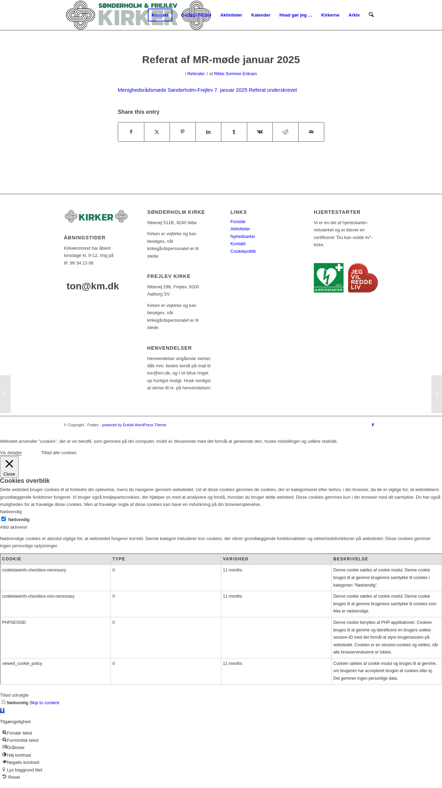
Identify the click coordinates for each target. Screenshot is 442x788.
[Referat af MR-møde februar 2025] (436, 394)
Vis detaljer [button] (11, 452)
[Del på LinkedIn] (208, 131)
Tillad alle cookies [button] (58, 452)
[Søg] (371, 15)
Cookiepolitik (243, 251)
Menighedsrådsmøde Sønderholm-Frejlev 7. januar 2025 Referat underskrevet (207, 90)
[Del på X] (157, 131)
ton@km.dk (93, 286)
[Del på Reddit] (285, 131)
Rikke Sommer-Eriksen (235, 73)
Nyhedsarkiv (242, 236)
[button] (2, 710)
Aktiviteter (240, 228)
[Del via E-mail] (311, 131)
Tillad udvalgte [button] (14, 695)
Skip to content (44, 702)
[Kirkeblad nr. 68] (5, 394)
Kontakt (238, 243)
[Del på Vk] (260, 131)
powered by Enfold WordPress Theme (134, 425)
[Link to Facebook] (373, 425)
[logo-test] (138, 15)
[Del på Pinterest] (182, 131)
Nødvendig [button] (11, 511)
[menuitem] (160, 15)
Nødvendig (19, 519)
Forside (237, 221)
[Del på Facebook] (131, 131)
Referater (195, 73)
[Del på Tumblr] (234, 131)
